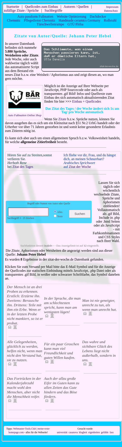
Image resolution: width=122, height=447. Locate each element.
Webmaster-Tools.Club (24, 428)
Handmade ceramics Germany (79, 20)
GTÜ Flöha (75, 24)
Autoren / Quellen (76, 6)
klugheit (83, 432)
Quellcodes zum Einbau (41, 6)
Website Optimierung (71, 16)
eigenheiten (94, 432)
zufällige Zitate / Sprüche (21, 10)
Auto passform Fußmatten (35, 16)
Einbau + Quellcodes (86, 101)
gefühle (105, 432)
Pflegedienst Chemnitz (39, 20)
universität (62, 432)
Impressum (112, 6)
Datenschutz (111, 10)
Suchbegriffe (53, 10)
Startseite (12, 6)
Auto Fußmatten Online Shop (24, 115)
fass (112, 432)
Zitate (62, 119)
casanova (73, 432)
